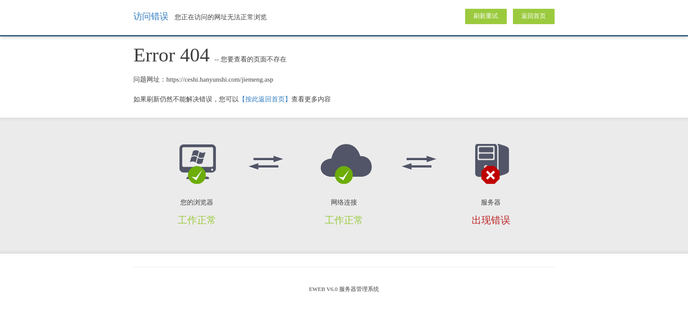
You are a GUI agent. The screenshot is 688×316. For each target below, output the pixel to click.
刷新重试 (485, 16)
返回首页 (533, 16)
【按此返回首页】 (265, 99)
